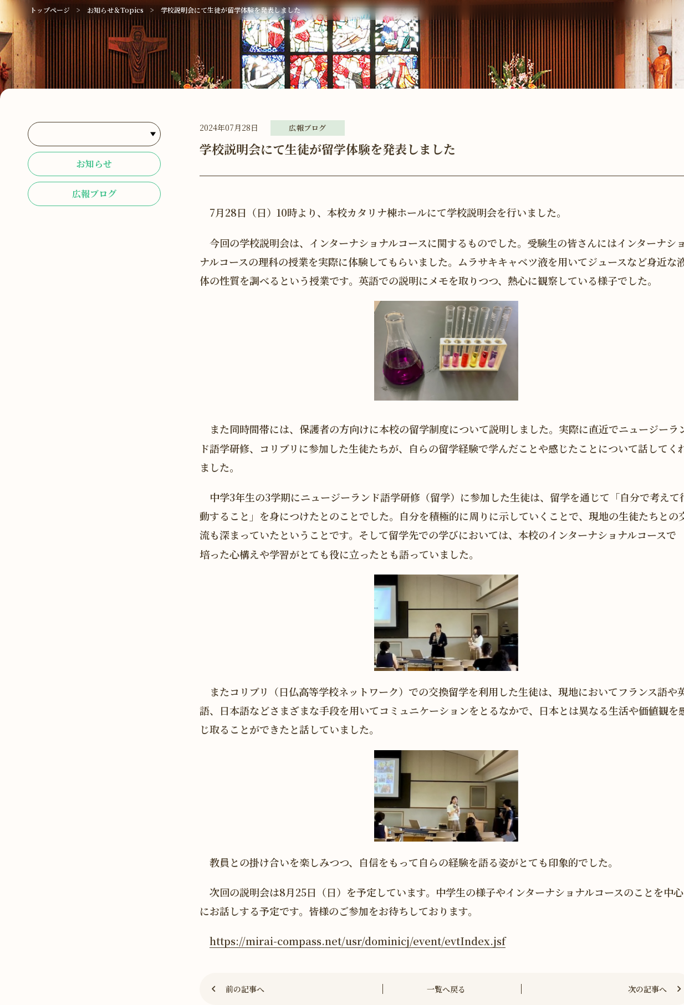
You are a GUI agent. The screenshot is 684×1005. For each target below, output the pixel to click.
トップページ (50, 9)
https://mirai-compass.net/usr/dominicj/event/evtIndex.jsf (358, 941)
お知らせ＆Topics (115, 9)
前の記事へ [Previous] (245, 988)
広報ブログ (94, 193)
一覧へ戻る (446, 988)
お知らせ (94, 163)
